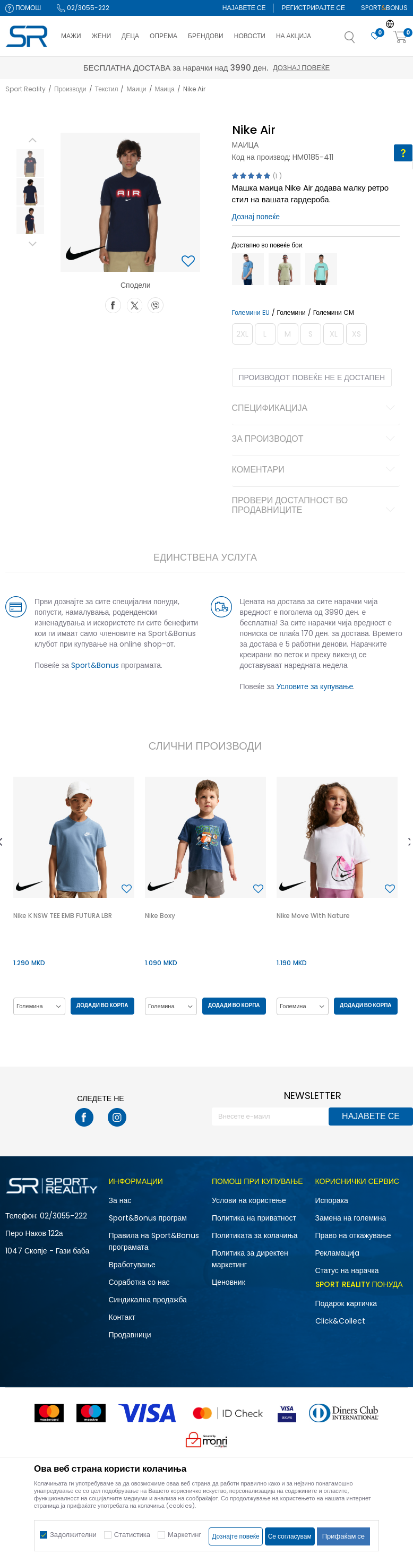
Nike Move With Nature (313, 915)
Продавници (130, 1334)
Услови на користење (249, 1200)
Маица (165, 88)
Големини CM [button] (333, 312)
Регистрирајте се (313, 7)
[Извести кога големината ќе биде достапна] (242, 334)
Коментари (315, 470)
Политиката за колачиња (255, 1235)
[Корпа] (400, 37)
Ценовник (228, 1282)
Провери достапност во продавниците (315, 506)
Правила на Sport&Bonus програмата (154, 1241)
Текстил (106, 88)
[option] (30, 163)
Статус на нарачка (347, 1270)
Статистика (132, 1535)
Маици (136, 88)
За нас (120, 1200)
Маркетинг (184, 1535)
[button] (360, 40)
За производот (315, 439)
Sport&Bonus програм (148, 1218)
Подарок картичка (346, 1303)
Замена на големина (350, 1218)
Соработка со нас (139, 1282)
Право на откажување (353, 1235)
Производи (70, 88)
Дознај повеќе (301, 68)
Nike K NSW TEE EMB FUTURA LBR (62, 915)
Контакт (122, 1317)
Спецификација (315, 408)
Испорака (331, 1200)
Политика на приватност (254, 1218)
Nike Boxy (160, 915)
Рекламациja (337, 1253)
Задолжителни (73, 1535)
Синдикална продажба (148, 1299)
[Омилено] (375, 36)
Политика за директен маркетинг (250, 1259)
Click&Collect (340, 1321)
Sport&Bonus (95, 665)
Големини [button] (291, 312)
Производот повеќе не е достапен (312, 377)
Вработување (132, 1264)
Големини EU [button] (251, 312)
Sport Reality (25, 88)
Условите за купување (315, 686)
